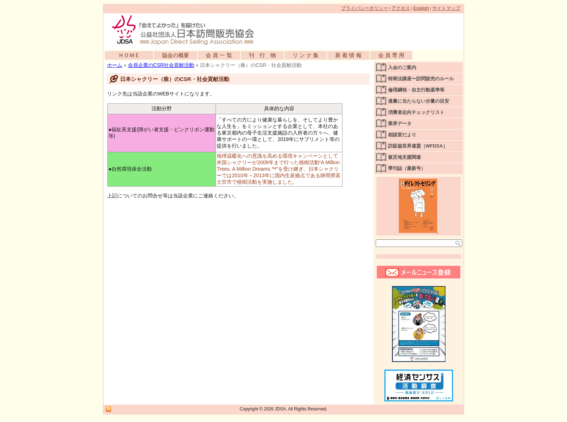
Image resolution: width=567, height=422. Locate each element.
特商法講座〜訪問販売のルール (421, 78)
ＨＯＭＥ (129, 55)
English (421, 8)
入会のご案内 (402, 67)
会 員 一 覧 (219, 55)
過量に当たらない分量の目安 (418, 101)
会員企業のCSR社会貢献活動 (161, 65)
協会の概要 (175, 55)
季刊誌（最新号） (407, 168)
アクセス (400, 8)
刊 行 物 (262, 55)
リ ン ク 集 (306, 55)
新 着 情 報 (348, 55)
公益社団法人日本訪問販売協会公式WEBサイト (186, 30)
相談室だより (402, 134)
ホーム (114, 65)
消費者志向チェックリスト (416, 112)
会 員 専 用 (391, 55)
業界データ (400, 123)
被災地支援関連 (404, 157)
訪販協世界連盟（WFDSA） (418, 146)
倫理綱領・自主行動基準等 (416, 90)
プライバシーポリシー (364, 8)
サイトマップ (446, 8)
